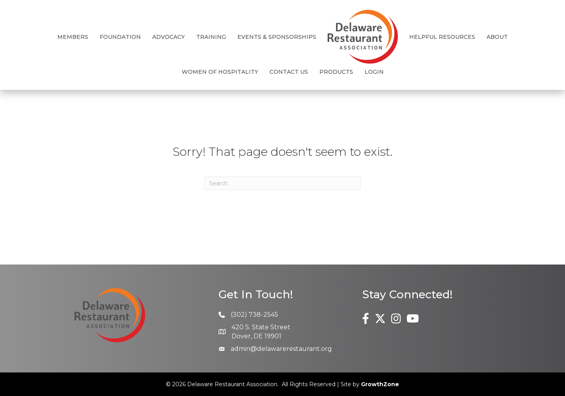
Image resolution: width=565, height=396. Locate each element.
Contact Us (289, 71)
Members (72, 36)
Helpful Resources (442, 36)
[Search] (282, 183)
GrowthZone (380, 384)
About (497, 36)
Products (336, 71)
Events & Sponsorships (276, 36)
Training (211, 36)
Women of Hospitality (220, 71)
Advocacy (168, 36)
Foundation (120, 36)
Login (374, 71)
